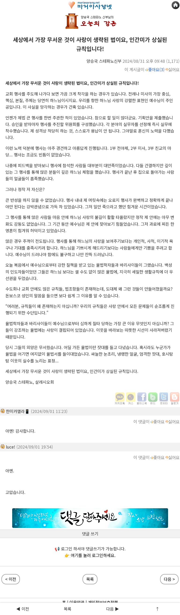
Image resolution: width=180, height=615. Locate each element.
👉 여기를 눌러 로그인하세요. (90, 555)
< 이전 (10, 579)
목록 (67, 609)
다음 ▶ (112, 609)
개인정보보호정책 (103, 602)
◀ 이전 (22, 609)
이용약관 (76, 602)
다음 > (169, 579)
